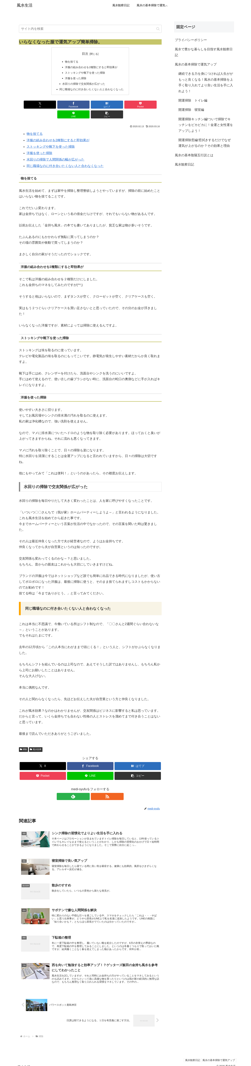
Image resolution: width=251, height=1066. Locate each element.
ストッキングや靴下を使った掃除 (84, 73)
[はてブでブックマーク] (78, 106)
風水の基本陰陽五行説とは (194, 155)
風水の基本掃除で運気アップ (196, 64)
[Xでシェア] (30, 106)
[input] (90, 29)
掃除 (23, 741)
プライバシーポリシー (191, 40)
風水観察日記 (184, 164)
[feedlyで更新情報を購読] (86, 788)
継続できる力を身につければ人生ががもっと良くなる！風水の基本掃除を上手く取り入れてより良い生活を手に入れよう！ (205, 82)
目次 (85, 53)
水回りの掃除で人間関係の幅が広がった (55, 151)
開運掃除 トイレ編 (192, 100)
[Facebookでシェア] (54, 106)
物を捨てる (70, 61)
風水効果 (35, 741)
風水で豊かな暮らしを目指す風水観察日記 (204, 52)
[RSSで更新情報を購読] (94, 788)
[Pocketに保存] (102, 106)
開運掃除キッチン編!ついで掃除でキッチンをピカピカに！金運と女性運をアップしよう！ (205, 125)
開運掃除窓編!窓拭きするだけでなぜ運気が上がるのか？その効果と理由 (204, 143)
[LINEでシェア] (126, 106)
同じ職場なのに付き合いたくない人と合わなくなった (91, 90)
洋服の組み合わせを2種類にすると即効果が (91, 67)
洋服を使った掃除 (74, 79)
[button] (158, 29)
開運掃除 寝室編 (191, 109)
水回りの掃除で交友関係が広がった (83, 85)
